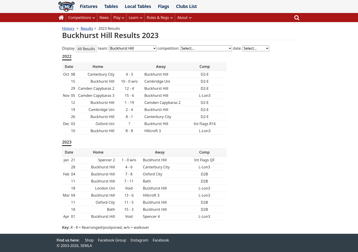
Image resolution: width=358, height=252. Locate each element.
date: (237, 48)
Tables (111, 6)
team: (103, 48)
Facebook (161, 240)
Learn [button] (134, 17)
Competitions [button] (79, 17)
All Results (86, 48)
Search (296, 17)
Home (61, 17)
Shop (89, 240)
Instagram (139, 240)
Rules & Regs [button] (158, 17)
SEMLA (66, 7)
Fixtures (88, 6)
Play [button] (117, 17)
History (68, 28)
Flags (163, 6)
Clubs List (186, 6)
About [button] (182, 17)
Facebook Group (112, 240)
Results (87, 28)
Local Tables (138, 6)
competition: (169, 48)
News (104, 17)
